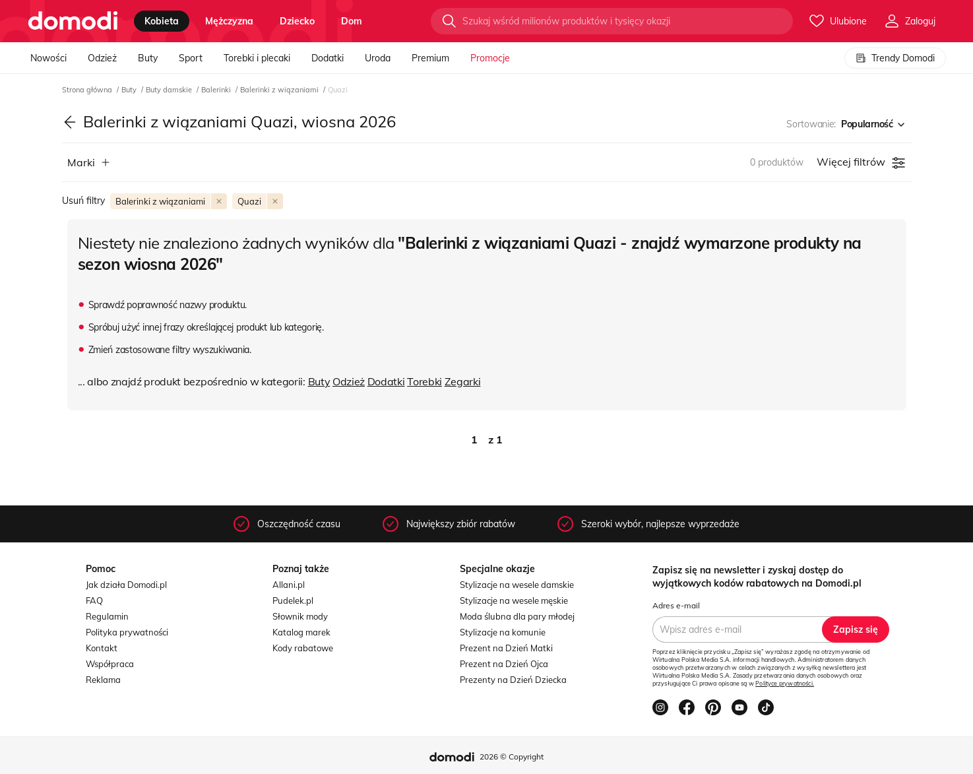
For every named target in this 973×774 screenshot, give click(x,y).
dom (351, 21)
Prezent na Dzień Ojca (504, 664)
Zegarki (463, 381)
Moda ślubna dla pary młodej (517, 616)
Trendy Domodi (895, 58)
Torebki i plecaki (257, 58)
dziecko (297, 21)
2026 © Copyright (512, 756)
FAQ (94, 600)
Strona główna (88, 89)
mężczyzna (229, 21)
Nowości (48, 58)
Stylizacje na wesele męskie (514, 600)
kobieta (161, 21)
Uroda (378, 58)
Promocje (490, 58)
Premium (430, 58)
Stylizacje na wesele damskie (517, 584)
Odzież (102, 58)
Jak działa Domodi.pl (126, 584)
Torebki (424, 381)
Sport (191, 58)
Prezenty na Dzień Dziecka (513, 679)
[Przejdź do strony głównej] (73, 21)
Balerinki (217, 89)
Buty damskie (170, 89)
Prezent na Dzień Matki (506, 648)
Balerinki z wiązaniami (280, 89)
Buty (148, 58)
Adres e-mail (676, 605)
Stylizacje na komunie (503, 632)
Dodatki (327, 58)
